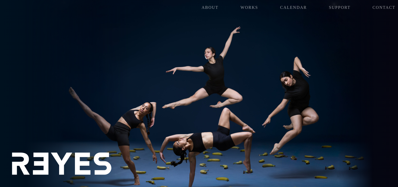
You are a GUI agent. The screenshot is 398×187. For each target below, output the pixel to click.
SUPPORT (339, 7)
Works (249, 7)
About (210, 7)
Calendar (293, 7)
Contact (384, 7)
